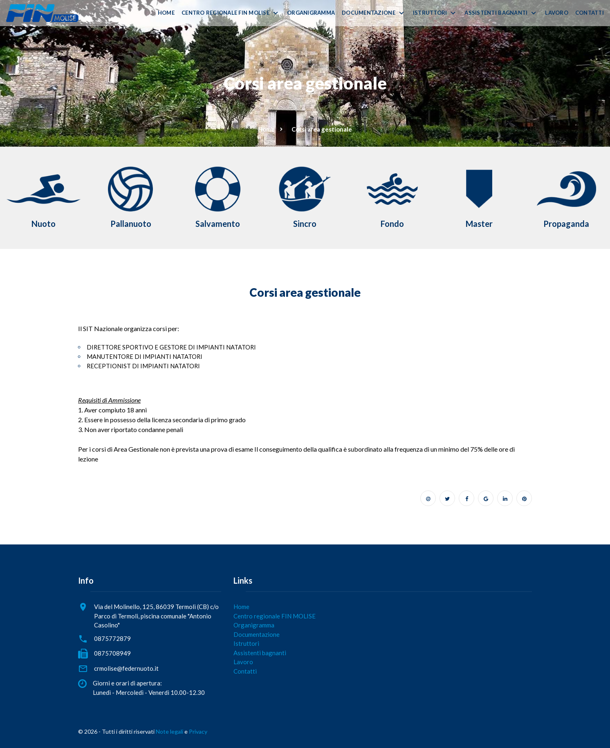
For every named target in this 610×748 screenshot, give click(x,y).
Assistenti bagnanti (495, 13)
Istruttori (430, 13)
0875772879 (112, 638)
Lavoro (556, 13)
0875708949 (112, 653)
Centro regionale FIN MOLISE (225, 13)
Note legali (169, 731)
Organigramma (311, 13)
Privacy (198, 731)
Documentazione (368, 13)
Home (166, 13)
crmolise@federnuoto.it (126, 668)
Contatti (589, 13)
